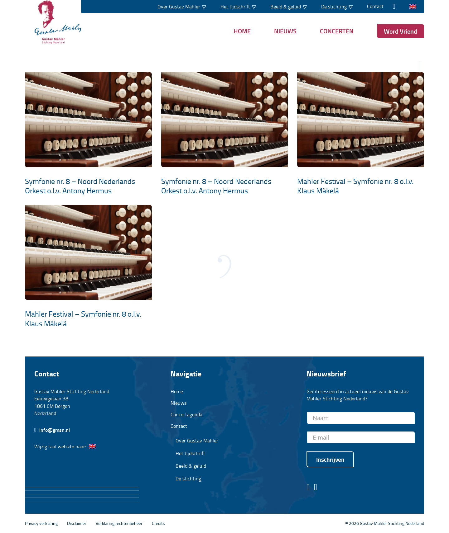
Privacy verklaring (41, 523)
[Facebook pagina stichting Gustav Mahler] (308, 487)
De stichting (188, 478)
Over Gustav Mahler (197, 440)
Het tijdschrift (190, 453)
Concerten (337, 30)
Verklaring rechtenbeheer (119, 523)
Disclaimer (76, 523)
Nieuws (285, 30)
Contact (375, 6)
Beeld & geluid (191, 466)
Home (242, 30)
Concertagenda (186, 414)
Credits (158, 523)
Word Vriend (400, 31)
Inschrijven (330, 459)
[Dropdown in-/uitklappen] (204, 6)
